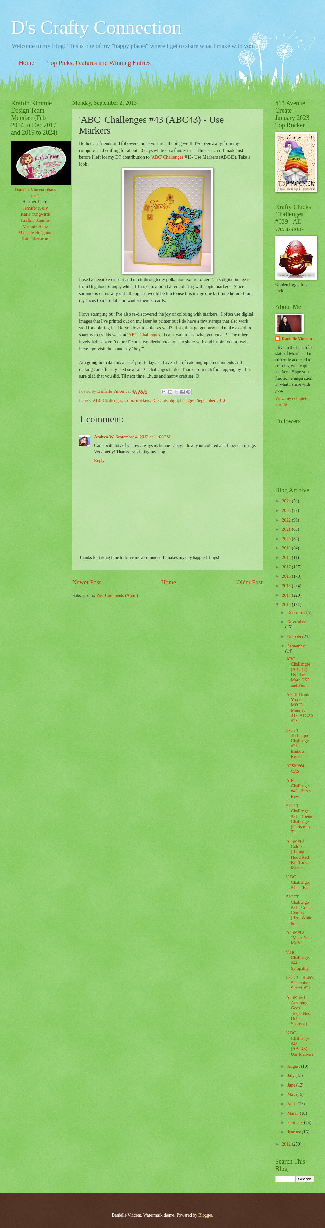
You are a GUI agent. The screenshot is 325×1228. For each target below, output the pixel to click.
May (291, 1094)
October (294, 636)
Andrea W (104, 437)
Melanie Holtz (35, 226)
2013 (287, 604)
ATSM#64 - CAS (296, 769)
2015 (287, 585)
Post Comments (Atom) (117, 595)
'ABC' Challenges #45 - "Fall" (298, 882)
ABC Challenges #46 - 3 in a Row (298, 788)
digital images (182, 400)
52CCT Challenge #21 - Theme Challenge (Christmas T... (299, 819)
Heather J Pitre (36, 202)
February (295, 1122)
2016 (287, 576)
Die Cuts (160, 400)
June (291, 1085)
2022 (287, 520)
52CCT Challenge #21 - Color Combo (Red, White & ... (299, 910)
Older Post (250, 582)
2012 (287, 1144)
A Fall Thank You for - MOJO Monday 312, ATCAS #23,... (299, 707)
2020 (287, 538)
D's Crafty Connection (96, 27)
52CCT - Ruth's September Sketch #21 (300, 982)
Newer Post (86, 582)
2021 (287, 529)
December (296, 612)
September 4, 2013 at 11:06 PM (142, 437)
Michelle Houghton (35, 232)
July (291, 1075)
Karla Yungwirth (35, 214)
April (292, 1103)
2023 (287, 510)
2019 (287, 548)
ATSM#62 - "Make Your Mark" (299, 937)
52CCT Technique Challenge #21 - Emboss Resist (297, 743)
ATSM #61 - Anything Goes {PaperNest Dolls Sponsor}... (298, 1010)
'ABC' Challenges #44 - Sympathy (298, 960)
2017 (287, 567)
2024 (287, 501)
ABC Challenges (107, 400)
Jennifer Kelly (35, 208)
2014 (287, 595)
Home (26, 62)
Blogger (205, 1215)
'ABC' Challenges (167, 157)
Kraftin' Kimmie (35, 220)
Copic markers (137, 400)
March (293, 1113)
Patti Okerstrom (35, 238)
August (294, 1066)
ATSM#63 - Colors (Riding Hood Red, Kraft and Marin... (298, 854)
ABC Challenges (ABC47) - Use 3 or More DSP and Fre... (298, 672)
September (296, 646)
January (294, 1132)
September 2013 (211, 400)
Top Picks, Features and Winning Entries (99, 62)
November (296, 622)
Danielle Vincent (297, 339)
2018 (287, 557)
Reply (99, 460)
